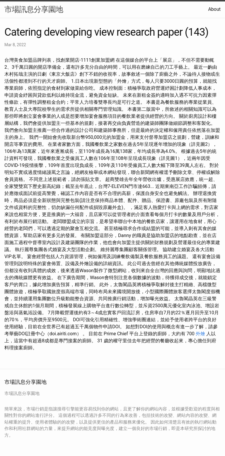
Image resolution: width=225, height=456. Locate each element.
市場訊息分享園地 (33, 9)
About (214, 9)
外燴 (200, 333)
